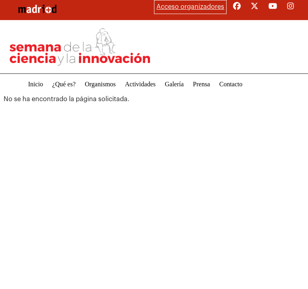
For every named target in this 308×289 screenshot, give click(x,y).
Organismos (100, 84)
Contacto (231, 84)
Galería (174, 84)
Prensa (201, 84)
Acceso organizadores (190, 7)
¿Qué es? (63, 84)
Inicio (35, 84)
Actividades (140, 84)
